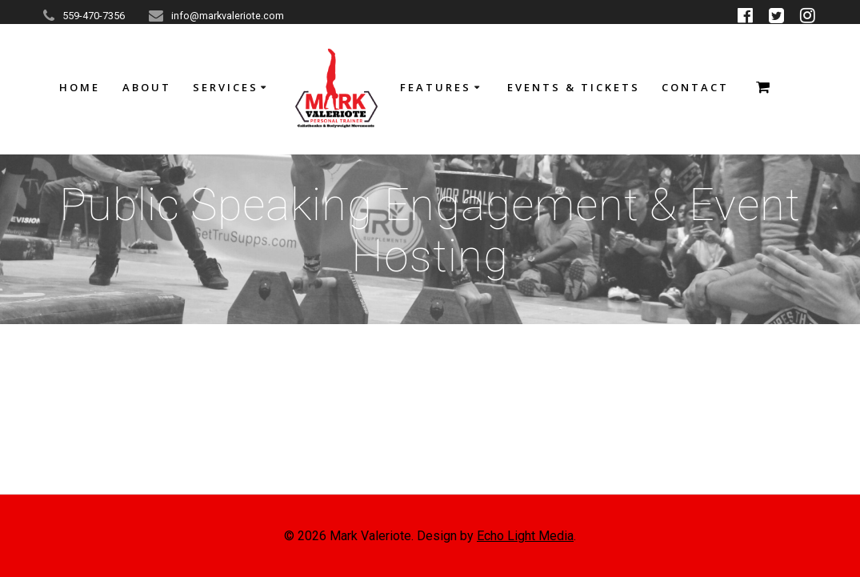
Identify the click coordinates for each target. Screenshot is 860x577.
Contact (695, 87)
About (146, 87)
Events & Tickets (573, 87)
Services (225, 87)
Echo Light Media (525, 535)
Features (435, 87)
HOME (79, 87)
